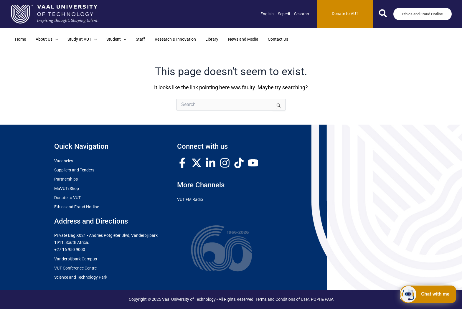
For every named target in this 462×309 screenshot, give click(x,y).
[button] (383, 14)
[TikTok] (239, 163)
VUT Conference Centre (75, 268)
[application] (53, 39)
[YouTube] (253, 163)
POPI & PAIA (322, 299)
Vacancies (63, 160)
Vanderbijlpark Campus (75, 259)
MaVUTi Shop (66, 188)
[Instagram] (225, 163)
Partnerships (66, 179)
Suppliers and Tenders (74, 170)
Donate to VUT (67, 197)
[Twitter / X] (196, 163)
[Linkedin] (210, 163)
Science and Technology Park (80, 277)
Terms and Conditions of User (282, 299)
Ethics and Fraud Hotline (76, 206)
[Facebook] (182, 163)
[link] (267, 13)
